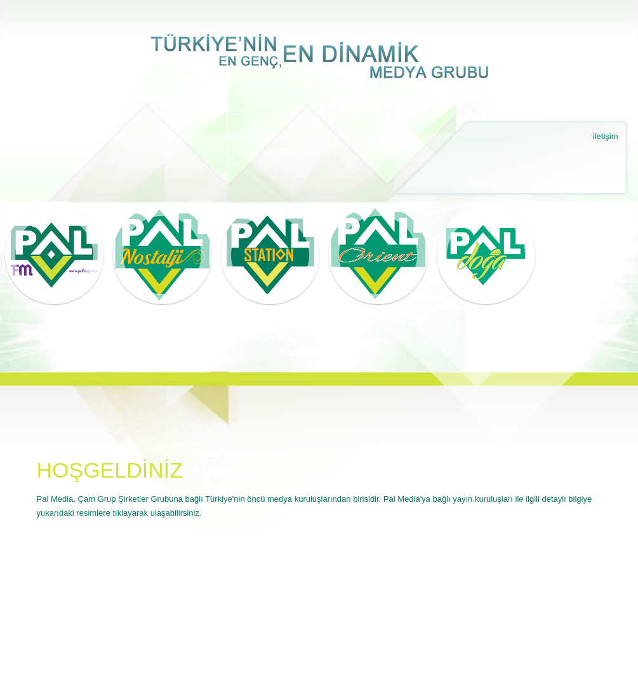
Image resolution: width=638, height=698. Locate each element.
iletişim (605, 136)
